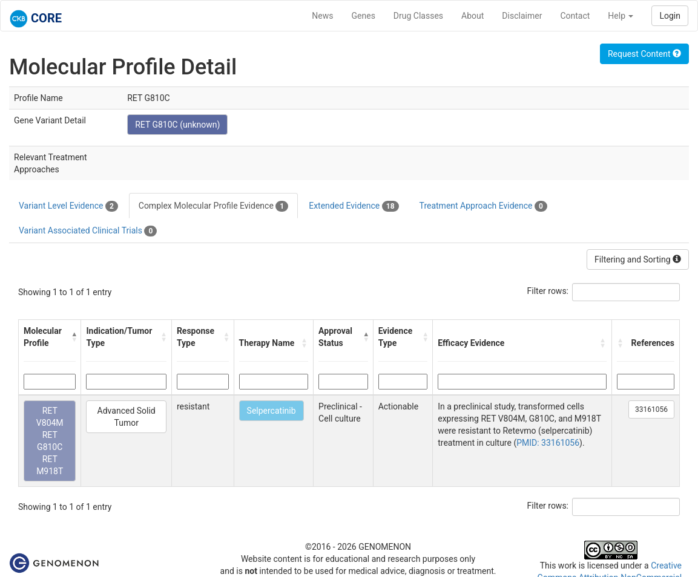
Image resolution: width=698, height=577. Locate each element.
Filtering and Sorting (637, 259)
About (472, 16)
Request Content (644, 54)
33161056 (651, 409)
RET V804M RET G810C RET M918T (50, 441)
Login (669, 16)
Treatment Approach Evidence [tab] (483, 206)
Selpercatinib (271, 411)
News (322, 16)
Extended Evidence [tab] (353, 206)
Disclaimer (522, 16)
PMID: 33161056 (547, 443)
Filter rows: (548, 291)
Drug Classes (418, 16)
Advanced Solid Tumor (126, 417)
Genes (363, 16)
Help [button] (620, 16)
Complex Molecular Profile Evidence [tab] (213, 206)
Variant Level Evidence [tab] (68, 206)
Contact (575, 16)
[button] (73, 337)
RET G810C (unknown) (177, 124)
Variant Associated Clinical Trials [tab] (88, 231)
